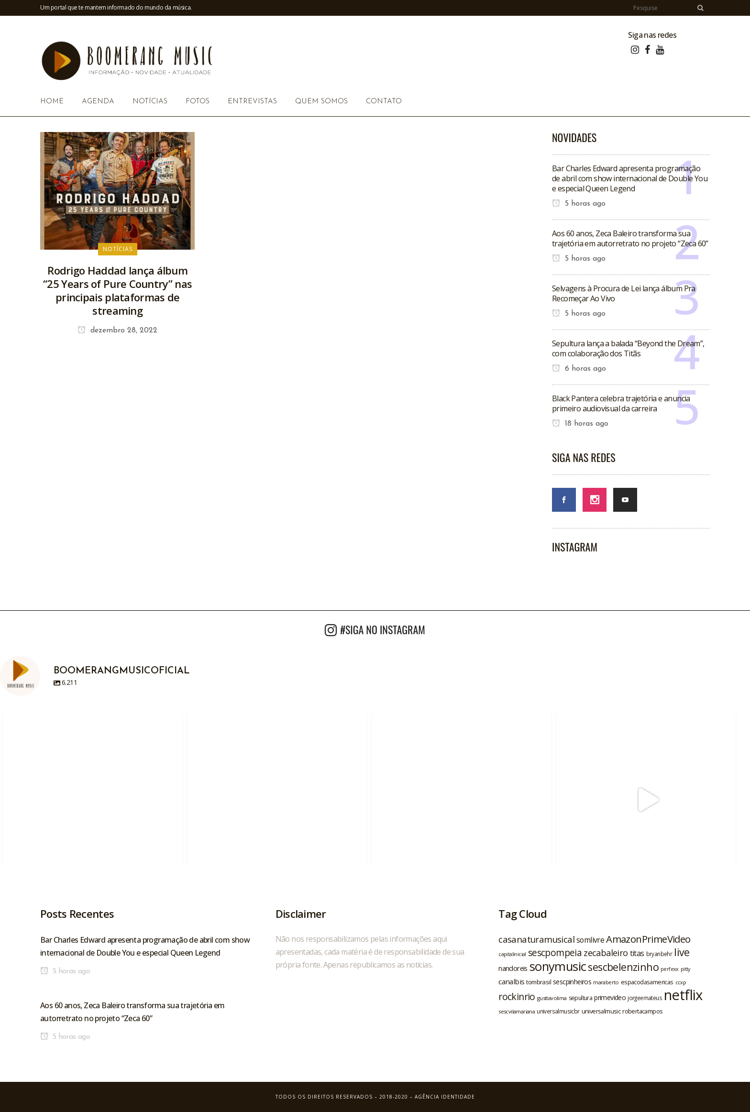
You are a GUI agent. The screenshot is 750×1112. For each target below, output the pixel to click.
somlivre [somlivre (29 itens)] (590, 940)
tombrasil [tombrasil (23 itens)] (538, 982)
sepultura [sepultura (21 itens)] (581, 998)
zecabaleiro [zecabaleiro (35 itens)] (606, 952)
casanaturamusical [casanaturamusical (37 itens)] (536, 939)
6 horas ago (579, 369)
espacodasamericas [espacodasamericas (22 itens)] (647, 982)
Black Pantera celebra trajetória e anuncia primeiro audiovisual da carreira (621, 403)
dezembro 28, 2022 (117, 330)
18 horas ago (580, 424)
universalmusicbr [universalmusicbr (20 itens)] (558, 1011)
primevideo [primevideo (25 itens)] (610, 997)
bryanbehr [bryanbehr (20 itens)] (659, 954)
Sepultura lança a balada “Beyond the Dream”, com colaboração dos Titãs (628, 348)
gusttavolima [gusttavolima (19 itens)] (552, 998)
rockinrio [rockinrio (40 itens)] (516, 996)
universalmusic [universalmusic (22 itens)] (601, 1011)
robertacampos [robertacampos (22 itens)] (642, 1011)
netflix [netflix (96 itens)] (683, 994)
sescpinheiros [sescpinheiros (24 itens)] (572, 981)
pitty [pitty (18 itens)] (685, 969)
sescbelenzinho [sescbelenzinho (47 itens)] (623, 967)
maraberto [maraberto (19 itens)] (606, 982)
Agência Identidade (445, 1096)
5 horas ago (579, 204)
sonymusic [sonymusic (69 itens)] (557, 966)
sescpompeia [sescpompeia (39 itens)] (555, 953)
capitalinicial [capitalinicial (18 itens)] (512, 954)
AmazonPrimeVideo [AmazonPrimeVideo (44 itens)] (648, 939)
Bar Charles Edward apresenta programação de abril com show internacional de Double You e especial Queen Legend (629, 178)
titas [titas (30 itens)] (637, 953)
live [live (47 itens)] (682, 952)
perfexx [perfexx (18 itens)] (670, 969)
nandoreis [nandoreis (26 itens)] (513, 968)
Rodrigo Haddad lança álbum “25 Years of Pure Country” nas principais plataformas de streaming (117, 290)
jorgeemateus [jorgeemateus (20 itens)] (645, 998)
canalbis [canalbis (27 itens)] (511, 981)
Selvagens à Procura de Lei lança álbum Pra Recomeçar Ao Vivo (623, 293)
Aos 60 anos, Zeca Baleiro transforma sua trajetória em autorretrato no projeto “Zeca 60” (630, 238)
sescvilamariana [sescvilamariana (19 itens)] (516, 1011)
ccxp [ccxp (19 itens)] (680, 982)
